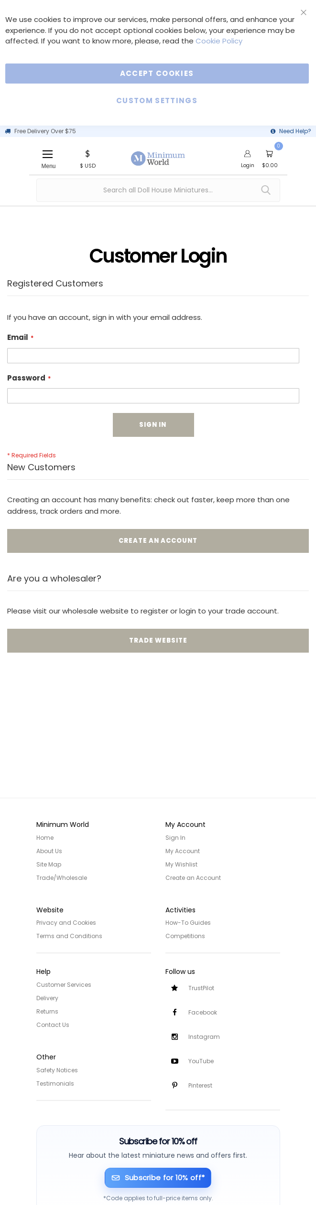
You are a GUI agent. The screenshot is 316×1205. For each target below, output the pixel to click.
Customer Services (63, 985)
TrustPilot (201, 988)
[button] (87, 158)
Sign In (175, 838)
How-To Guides (188, 923)
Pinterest (200, 1085)
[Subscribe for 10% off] (158, 1178)
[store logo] (158, 153)
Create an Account (193, 878)
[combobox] (158, 190)
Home (45, 838)
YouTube (201, 1061)
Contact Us (52, 1025)
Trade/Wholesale (61, 878)
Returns (47, 1011)
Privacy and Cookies (66, 923)
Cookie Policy (219, 41)
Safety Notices (57, 1070)
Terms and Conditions (69, 936)
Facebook (202, 1012)
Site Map (48, 864)
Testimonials (55, 1083)
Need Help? (295, 131)
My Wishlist (181, 864)
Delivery (47, 998)
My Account (182, 851)
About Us (49, 851)
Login (247, 165)
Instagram (204, 1037)
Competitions (185, 936)
